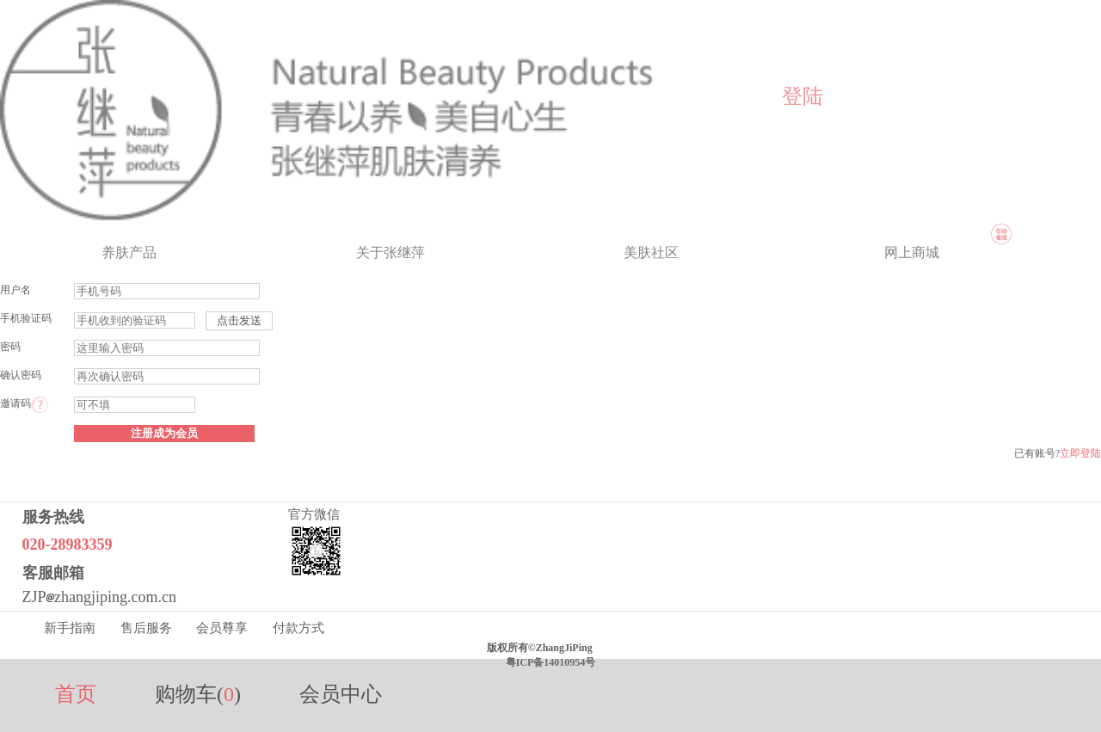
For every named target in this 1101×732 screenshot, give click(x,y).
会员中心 (340, 694)
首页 (75, 694)
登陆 (802, 96)
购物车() (198, 694)
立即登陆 (1080, 453)
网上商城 (911, 252)
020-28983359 (67, 544)
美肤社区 (651, 252)
